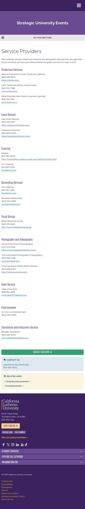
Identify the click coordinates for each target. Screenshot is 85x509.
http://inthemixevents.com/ (14, 272)
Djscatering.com (8, 170)
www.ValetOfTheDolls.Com (14, 295)
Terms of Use (7, 499)
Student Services (10, 451)
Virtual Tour (7, 432)
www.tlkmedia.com (10, 261)
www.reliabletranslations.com (15, 338)
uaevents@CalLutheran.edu (16, 364)
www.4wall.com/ (9, 102)
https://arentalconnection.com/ (16, 136)
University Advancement (17, 381)
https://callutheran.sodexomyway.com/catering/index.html (29, 159)
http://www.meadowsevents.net (16, 227)
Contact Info (7, 481)
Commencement (13, 386)
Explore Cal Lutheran (12, 456)
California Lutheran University (7, 5)
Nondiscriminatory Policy (13, 496)
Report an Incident (9, 493)
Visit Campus (20, 432)
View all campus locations (13, 437)
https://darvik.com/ (10, 80)
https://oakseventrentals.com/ (15, 125)
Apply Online (10, 426)
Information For (10, 462)
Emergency (6, 487)
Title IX (4, 490)
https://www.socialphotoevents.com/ (18, 250)
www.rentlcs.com (9, 91)
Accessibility (7, 484)
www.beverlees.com (10, 204)
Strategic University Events (42, 23)
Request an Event (41, 352)
